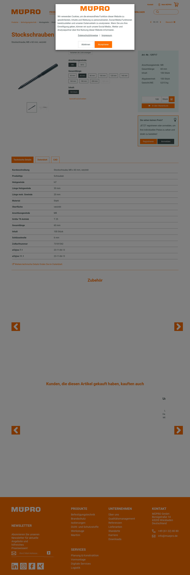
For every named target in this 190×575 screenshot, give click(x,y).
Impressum (107, 35)
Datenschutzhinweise (88, 35)
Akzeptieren (103, 44)
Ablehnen (85, 44)
